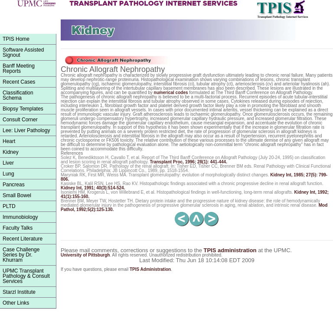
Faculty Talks (18, 228)
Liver (8, 163)
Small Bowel (17, 195)
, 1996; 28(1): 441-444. (188, 161)
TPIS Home (16, 39)
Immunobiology (20, 217)
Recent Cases (19, 82)
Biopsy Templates (23, 109)
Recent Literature (22, 239)
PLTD (9, 206)
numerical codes (171, 92)
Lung (8, 174)
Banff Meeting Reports (19, 68)
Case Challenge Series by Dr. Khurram (21, 255)
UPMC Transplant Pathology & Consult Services (26, 276)
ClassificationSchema (18, 95)
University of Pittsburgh (85, 255)
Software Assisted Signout (23, 52)
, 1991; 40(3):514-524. (93, 187)
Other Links (16, 303)
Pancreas (14, 185)
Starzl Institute (19, 292)
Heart (9, 141)
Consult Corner (20, 120)
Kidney (11, 152)
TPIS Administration (150, 269)
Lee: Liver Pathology (26, 130)
